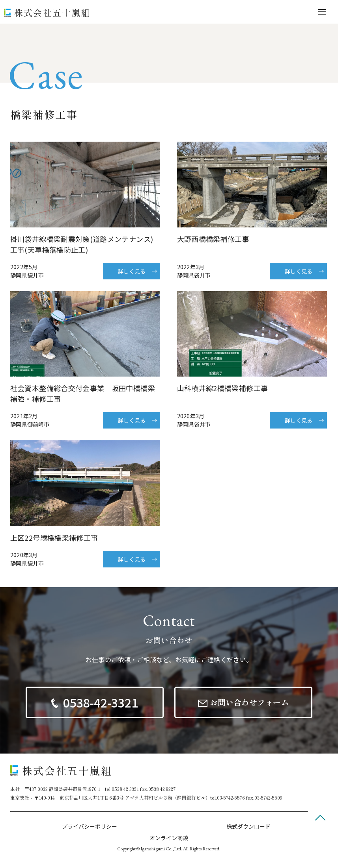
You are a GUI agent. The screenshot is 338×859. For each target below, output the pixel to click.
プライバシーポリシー (89, 826)
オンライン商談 (168, 838)
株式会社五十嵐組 (52, 12)
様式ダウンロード (248, 826)
